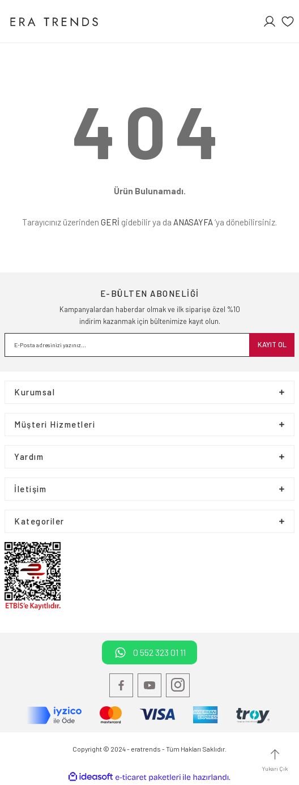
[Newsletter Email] (149, 345)
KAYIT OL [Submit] (272, 344)
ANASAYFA (193, 222)
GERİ (110, 222)
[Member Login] (269, 21)
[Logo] (53, 21)
